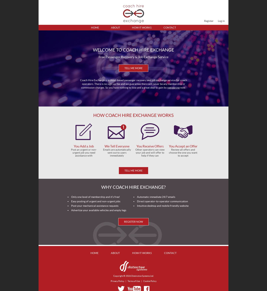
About (115, 27)
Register (209, 20)
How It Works (141, 27)
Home (95, 27)
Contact (170, 27)
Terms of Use (134, 281)
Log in (221, 20)
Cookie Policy (149, 281)
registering (173, 87)
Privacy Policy (117, 281)
